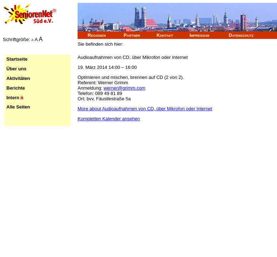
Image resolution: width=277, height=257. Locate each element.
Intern (14, 97)
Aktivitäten (18, 78)
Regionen (97, 35)
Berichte (15, 88)
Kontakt (165, 35)
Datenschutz (241, 35)
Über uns (16, 68)
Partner (132, 35)
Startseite (16, 59)
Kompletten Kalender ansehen (109, 118)
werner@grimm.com (124, 88)
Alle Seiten (18, 107)
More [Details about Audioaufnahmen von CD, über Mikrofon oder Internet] (145, 108)
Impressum (199, 35)
